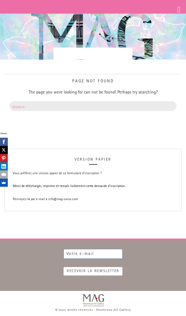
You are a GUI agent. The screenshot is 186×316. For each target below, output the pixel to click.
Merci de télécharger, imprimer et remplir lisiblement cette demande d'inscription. (69, 186)
